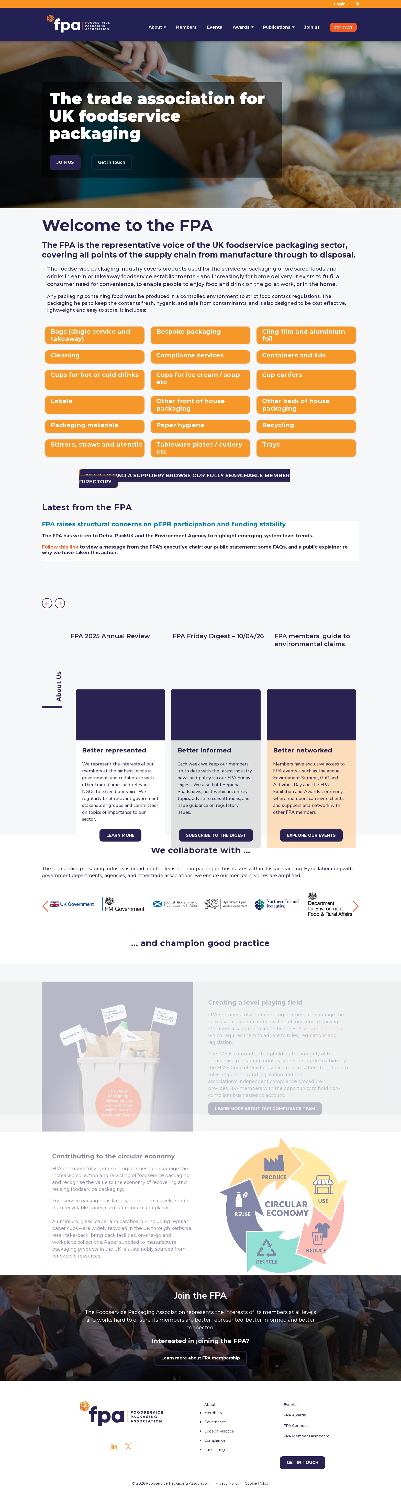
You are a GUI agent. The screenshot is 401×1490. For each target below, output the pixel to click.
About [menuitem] (210, 1404)
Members (186, 24)
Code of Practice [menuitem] (219, 1431)
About (155, 24)
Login (340, 3)
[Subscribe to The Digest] (215, 699)
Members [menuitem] (213, 1413)
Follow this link (60, 547)
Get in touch (111, 162)
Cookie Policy (257, 1483)
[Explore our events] (311, 699)
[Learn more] (120, 699)
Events (214, 24)
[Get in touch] (302, 1462)
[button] (47, 603)
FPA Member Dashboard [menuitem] (306, 1436)
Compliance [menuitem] (215, 1440)
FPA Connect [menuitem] (296, 1425)
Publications (276, 24)
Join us (312, 24)
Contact (343, 24)
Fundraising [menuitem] (214, 1449)
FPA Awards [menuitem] (295, 1415)
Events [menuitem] (290, 1404)
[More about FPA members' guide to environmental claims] (321, 608)
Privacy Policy (227, 1483)
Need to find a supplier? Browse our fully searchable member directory (184, 478)
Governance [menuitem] (215, 1422)
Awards (241, 24)
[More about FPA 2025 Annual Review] (117, 604)
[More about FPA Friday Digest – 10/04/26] (219, 604)
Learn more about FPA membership (200, 1358)
